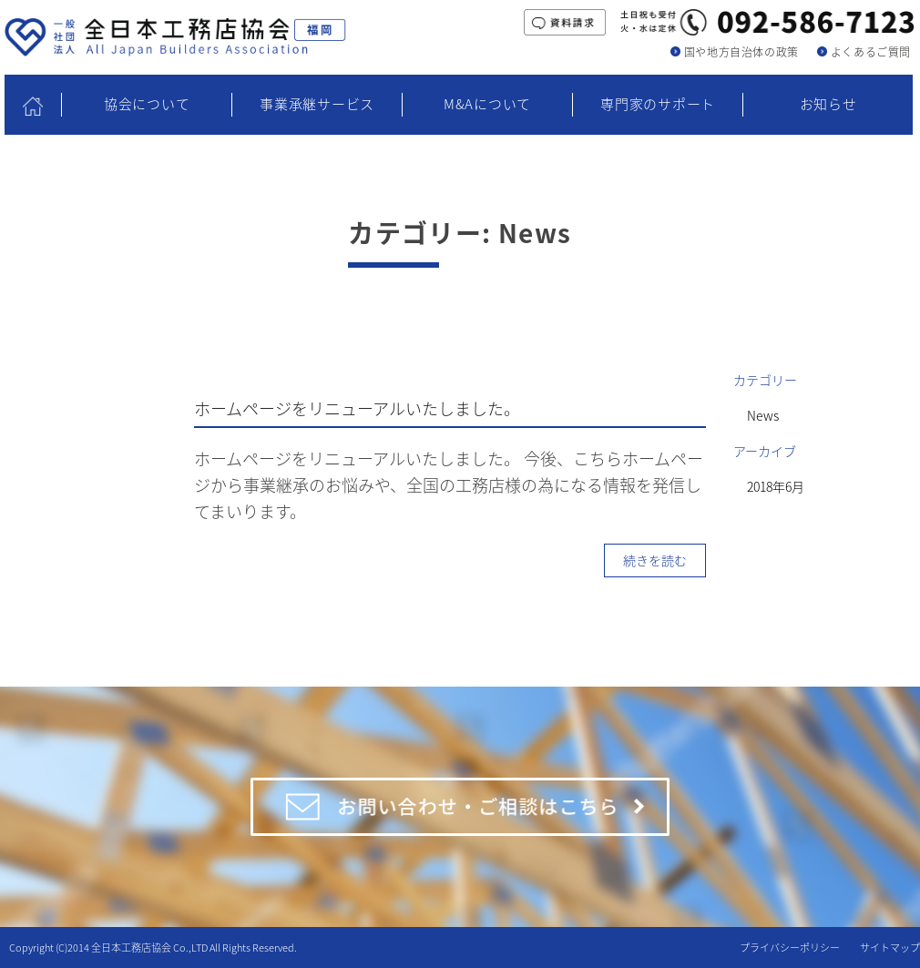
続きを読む (655, 560)
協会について (147, 104)
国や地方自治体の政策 (741, 52)
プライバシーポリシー (790, 947)
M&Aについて (487, 104)
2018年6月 (775, 486)
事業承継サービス (317, 104)
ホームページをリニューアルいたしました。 (357, 408)
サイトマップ (890, 947)
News (763, 415)
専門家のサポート (657, 104)
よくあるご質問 (871, 52)
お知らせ (828, 104)
